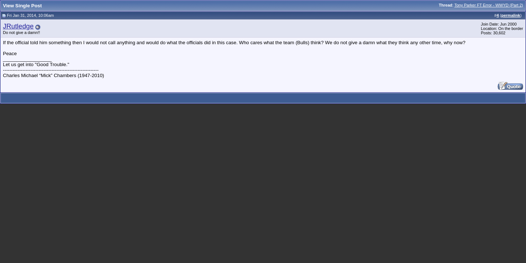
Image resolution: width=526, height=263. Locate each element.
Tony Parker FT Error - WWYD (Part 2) (488, 5)
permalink (510, 15)
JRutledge (18, 26)
